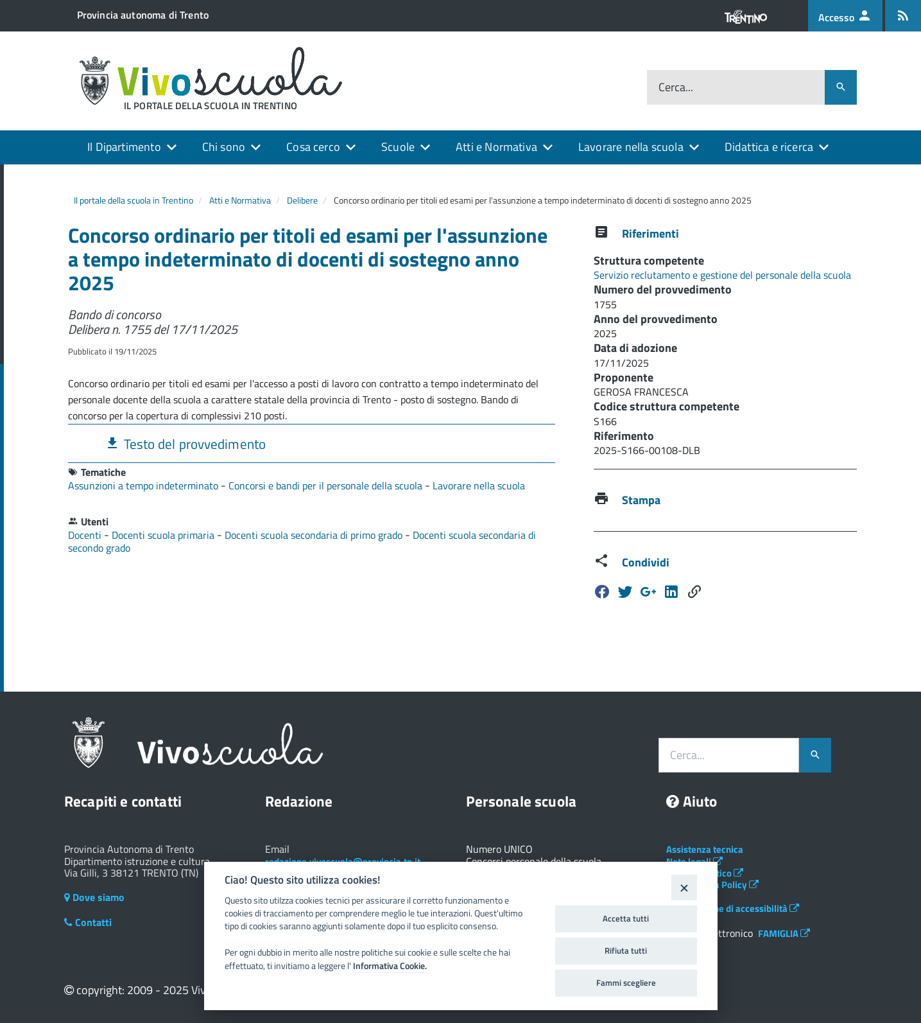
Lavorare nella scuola (631, 146)
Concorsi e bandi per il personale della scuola (326, 485)
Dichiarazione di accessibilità (732, 908)
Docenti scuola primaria (164, 535)
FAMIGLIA (784, 933)
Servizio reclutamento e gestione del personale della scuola (722, 275)
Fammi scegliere (626, 982)
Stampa (641, 500)
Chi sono (223, 146)
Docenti (86, 535)
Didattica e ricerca (769, 146)
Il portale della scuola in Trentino (133, 200)
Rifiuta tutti (626, 950)
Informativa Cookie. (390, 965)
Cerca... (675, 87)
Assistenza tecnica (704, 849)
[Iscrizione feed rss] (903, 15)
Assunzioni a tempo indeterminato (144, 485)
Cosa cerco (313, 146)
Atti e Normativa (496, 146)
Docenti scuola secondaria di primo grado (315, 535)
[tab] (311, 443)
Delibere (302, 200)
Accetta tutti (626, 918)
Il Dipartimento (124, 146)
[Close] (683, 887)
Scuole (398, 146)
